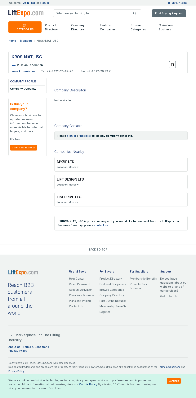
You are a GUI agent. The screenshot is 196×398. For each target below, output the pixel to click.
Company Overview (23, 88)
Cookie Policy (88, 384)
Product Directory (111, 278)
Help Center (76, 278)
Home (12, 40)
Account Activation (80, 289)
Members (26, 40)
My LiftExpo (177, 2)
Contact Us (76, 306)
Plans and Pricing (80, 300)
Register (85, 135)
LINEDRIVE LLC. (69, 197)
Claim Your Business (166, 27)
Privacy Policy (17, 350)
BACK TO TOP (98, 249)
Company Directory (78, 27)
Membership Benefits (113, 306)
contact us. (101, 225)
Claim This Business (23, 147)
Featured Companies (108, 27)
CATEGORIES (25, 27)
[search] (90, 13)
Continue (173, 380)
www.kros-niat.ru (23, 71)
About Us (14, 346)
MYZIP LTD (65, 162)
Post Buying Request (169, 13)
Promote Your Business (138, 286)
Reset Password (79, 284)
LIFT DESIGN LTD (70, 179)
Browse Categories (138, 27)
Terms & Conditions (36, 346)
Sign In (44, 2)
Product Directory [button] (51, 27)
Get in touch (168, 296)
